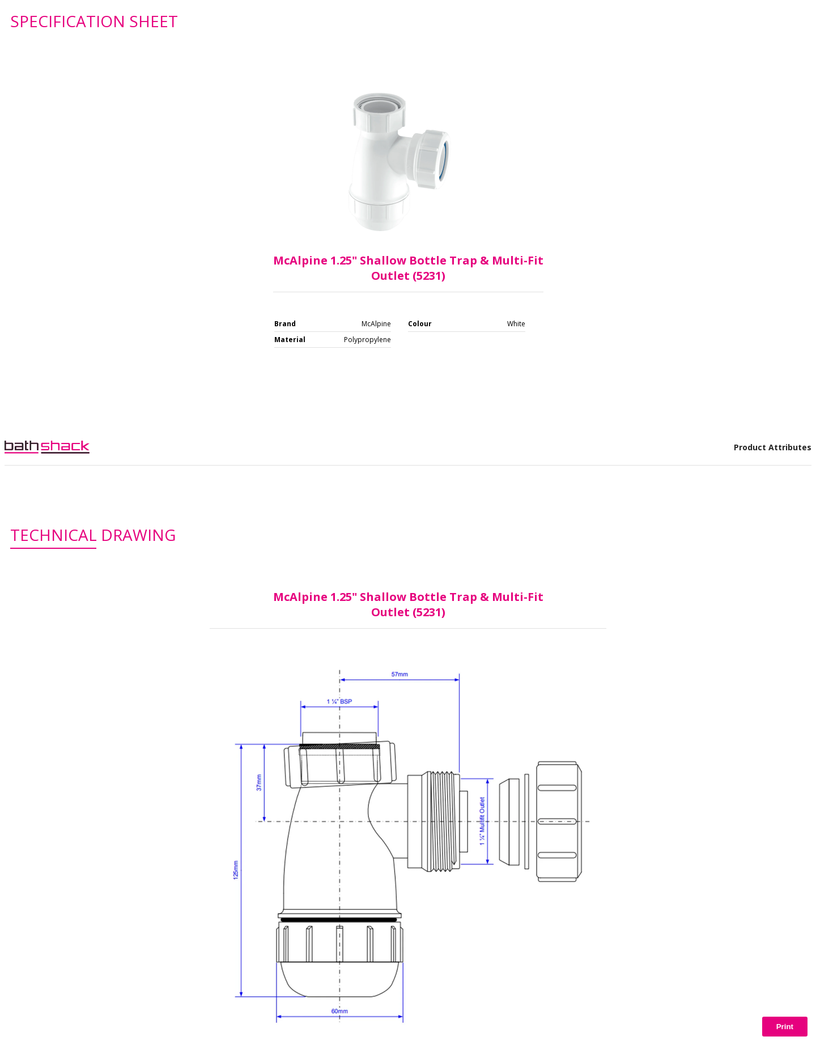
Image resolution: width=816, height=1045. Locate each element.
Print (784, 1026)
